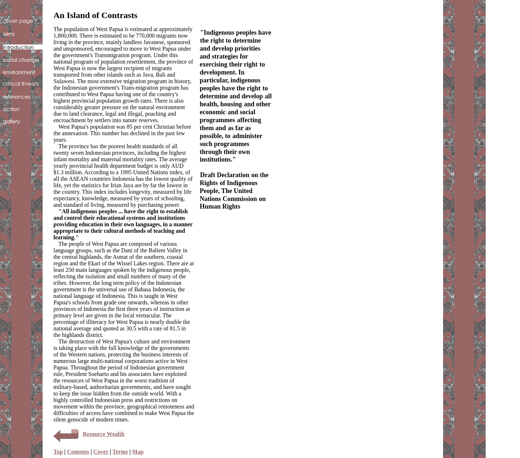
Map (138, 452)
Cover (101, 452)
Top (58, 452)
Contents (78, 452)
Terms (120, 452)
